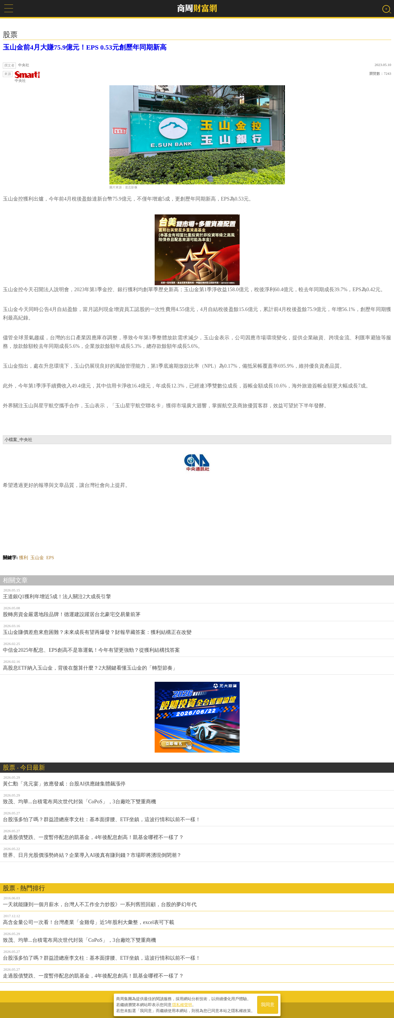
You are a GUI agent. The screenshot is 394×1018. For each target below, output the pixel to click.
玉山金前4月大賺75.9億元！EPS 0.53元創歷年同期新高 (85, 47)
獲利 (23, 557)
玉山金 (37, 557)
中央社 (27, 77)
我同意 (267, 1004)
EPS (50, 557)
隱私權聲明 (182, 1004)
